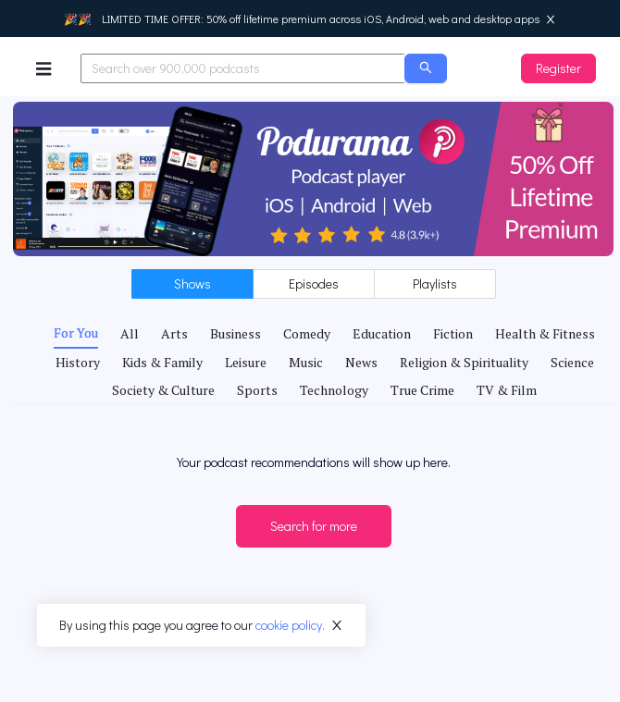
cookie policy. (290, 625)
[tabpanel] (313, 449)
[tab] (76, 333)
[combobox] (243, 68)
